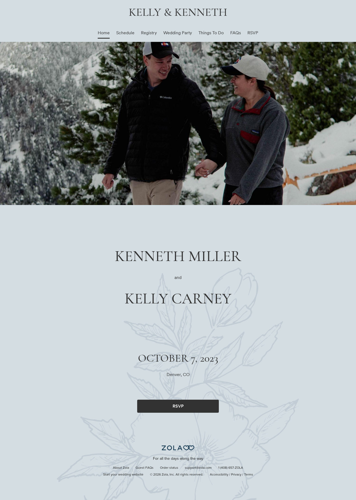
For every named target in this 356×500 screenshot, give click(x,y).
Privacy (236, 474)
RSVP (252, 32)
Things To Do (211, 32)
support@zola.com (198, 468)
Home (104, 32)
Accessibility (219, 474)
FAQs (235, 32)
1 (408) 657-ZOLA (230, 468)
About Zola (121, 468)
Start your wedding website (123, 474)
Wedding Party (177, 32)
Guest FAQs (145, 468)
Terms (248, 474)
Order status (169, 468)
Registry (149, 32)
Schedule (125, 32)
